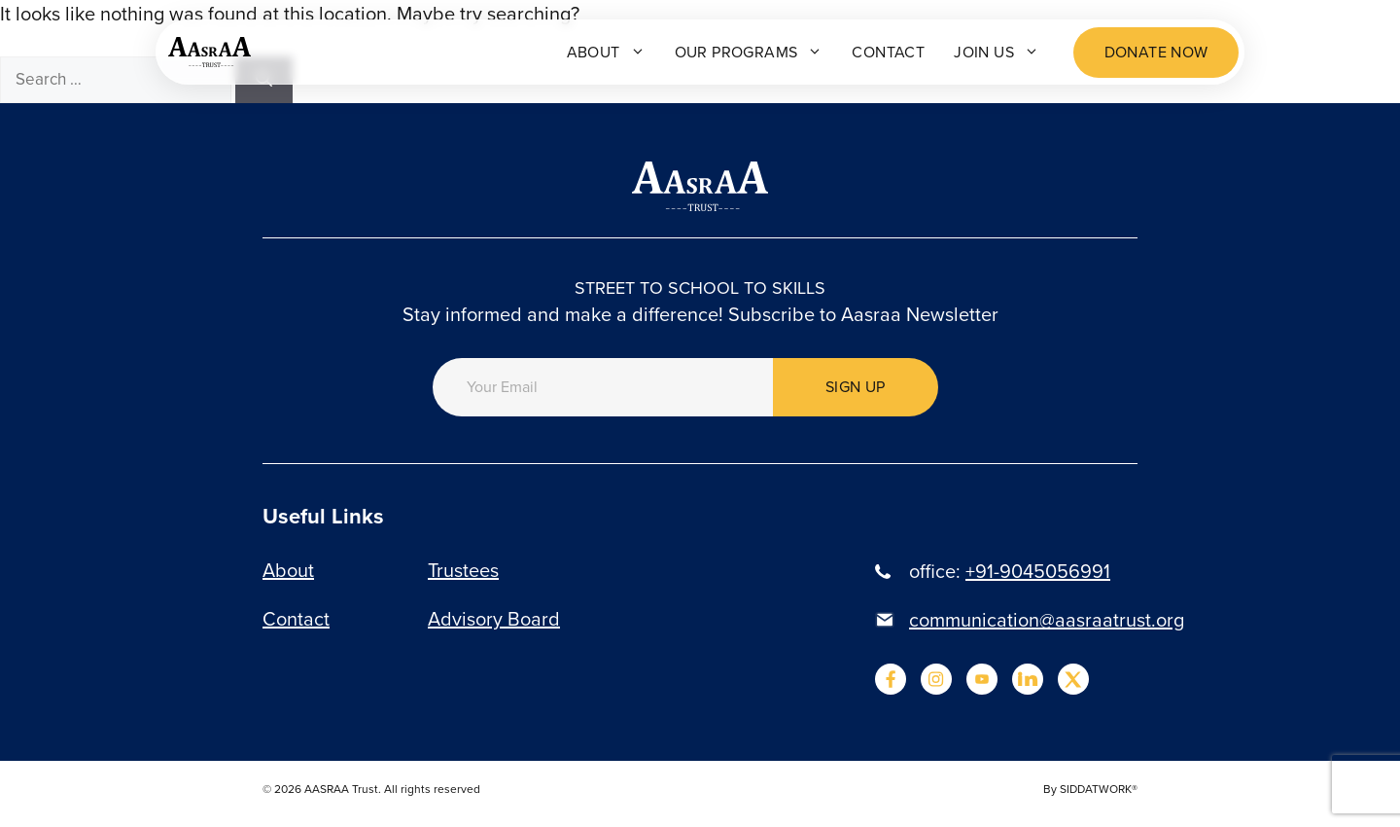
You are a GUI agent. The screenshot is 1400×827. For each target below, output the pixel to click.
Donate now (1156, 52)
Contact (888, 52)
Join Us (996, 52)
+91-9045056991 (1037, 571)
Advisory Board (494, 618)
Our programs (749, 52)
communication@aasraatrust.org (1046, 619)
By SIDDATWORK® (1090, 789)
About (606, 52)
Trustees (463, 570)
